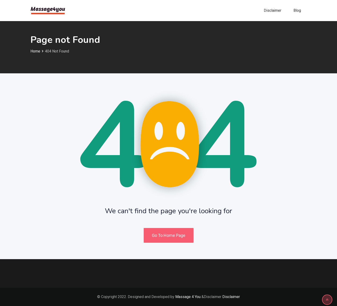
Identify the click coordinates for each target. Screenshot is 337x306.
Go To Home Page (168, 235)
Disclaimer (272, 10)
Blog (297, 10)
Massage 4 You (188, 297)
